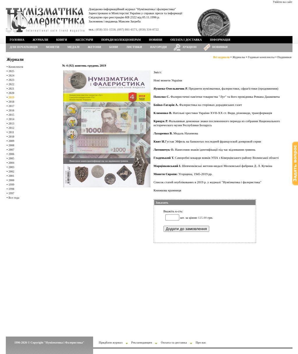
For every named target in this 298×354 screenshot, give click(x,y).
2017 (11, 106)
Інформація (220, 39)
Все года (13, 197)
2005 (11, 158)
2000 (11, 180)
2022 (11, 84)
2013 (11, 123)
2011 (11, 132)
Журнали (40, 39)
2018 (11, 101)
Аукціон (189, 47)
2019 (11, 97)
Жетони (94, 47)
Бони (113, 47)
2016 (11, 110)
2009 (11, 141)
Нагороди (158, 47)
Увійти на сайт (282, 1)
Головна (17, 39)
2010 (11, 136)
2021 (11, 88)
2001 (11, 175)
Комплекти (15, 66)
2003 (11, 167)
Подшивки (284, 57)
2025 (11, 71)
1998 (11, 189)
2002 (11, 171)
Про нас (201, 342)
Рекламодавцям (141, 342)
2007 (11, 149)
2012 (11, 127)
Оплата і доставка (186, 39)
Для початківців (24, 47)
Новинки (220, 47)
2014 (11, 119)
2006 (11, 154)
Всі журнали (221, 57)
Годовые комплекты (261, 57)
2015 (11, 114)
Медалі (74, 47)
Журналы (238, 57)
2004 (11, 162)
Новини (155, 39)
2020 (11, 93)
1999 (11, 184)
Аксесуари (84, 39)
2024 (11, 75)
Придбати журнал (111, 342)
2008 (11, 145)
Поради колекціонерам (121, 39)
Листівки (134, 47)
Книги (61, 39)
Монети (52, 47)
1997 (11, 193)
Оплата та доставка (174, 342)
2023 (11, 79)
